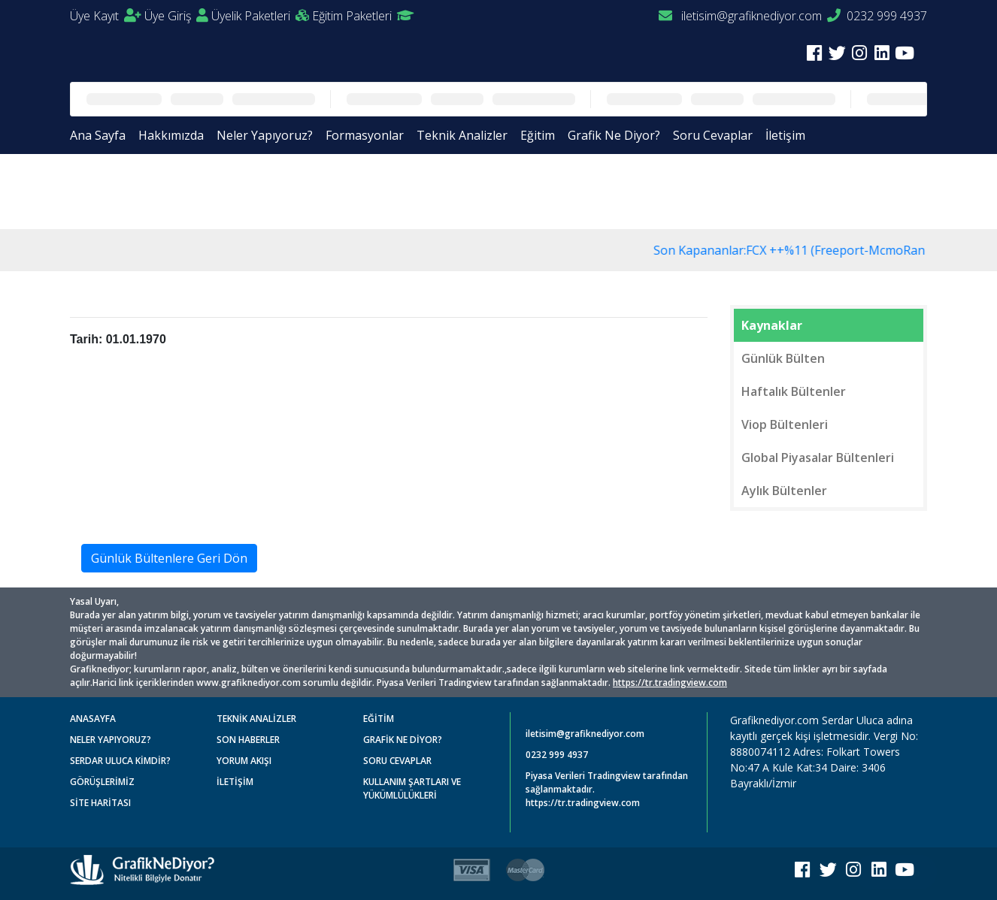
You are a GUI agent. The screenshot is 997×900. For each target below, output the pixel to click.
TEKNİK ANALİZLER (256, 718)
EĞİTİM (378, 718)
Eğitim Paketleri (363, 16)
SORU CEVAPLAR (397, 760)
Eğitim (537, 135)
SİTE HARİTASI (100, 802)
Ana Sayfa (98, 135)
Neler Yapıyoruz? (265, 135)
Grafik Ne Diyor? (614, 135)
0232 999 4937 (877, 16)
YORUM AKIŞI (244, 760)
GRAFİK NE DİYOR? (402, 739)
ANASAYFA (93, 718)
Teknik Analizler (462, 135)
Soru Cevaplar (713, 135)
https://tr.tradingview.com (670, 682)
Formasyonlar (365, 135)
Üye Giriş (176, 16)
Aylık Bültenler (784, 490)
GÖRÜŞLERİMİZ (102, 781)
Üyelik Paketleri (260, 16)
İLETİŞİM (235, 781)
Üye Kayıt (105, 16)
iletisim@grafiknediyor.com (740, 16)
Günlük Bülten (783, 358)
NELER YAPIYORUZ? (110, 739)
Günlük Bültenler (192, 190)
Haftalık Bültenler (793, 391)
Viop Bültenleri (784, 424)
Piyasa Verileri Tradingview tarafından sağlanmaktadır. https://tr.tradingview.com (607, 789)
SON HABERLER (248, 739)
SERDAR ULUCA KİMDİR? (120, 760)
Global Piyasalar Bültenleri (817, 457)
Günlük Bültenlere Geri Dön (169, 558)
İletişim (785, 135)
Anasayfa (107, 190)
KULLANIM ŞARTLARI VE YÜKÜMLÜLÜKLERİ (412, 788)
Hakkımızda (171, 135)
